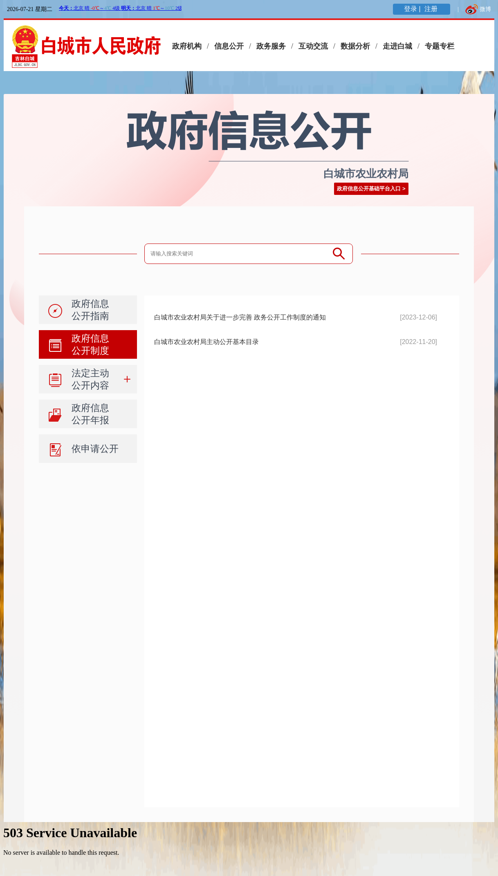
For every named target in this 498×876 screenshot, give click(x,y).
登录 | (413, 8)
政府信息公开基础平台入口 (369, 188)
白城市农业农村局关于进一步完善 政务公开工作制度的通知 (240, 317)
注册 (431, 8)
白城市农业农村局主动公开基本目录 (206, 341)
